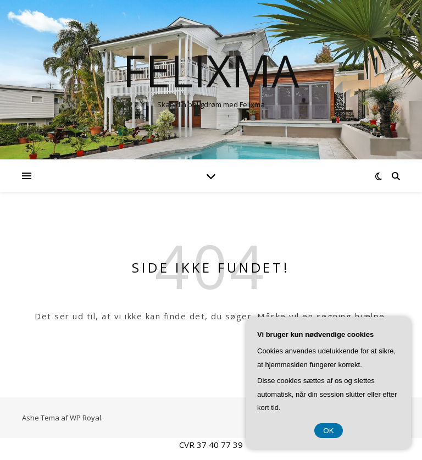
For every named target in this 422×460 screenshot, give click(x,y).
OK (328, 430)
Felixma (211, 70)
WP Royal (85, 418)
